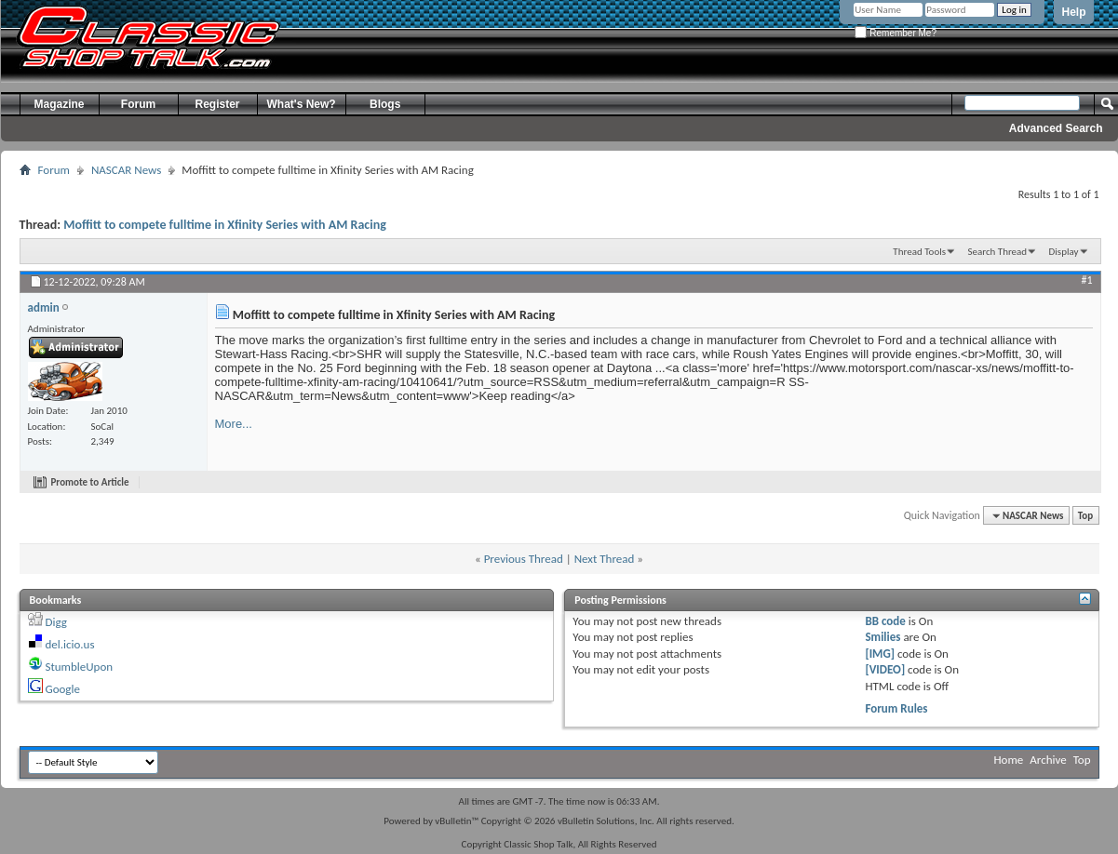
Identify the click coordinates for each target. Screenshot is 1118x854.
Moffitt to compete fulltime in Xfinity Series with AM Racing (224, 225)
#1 (1086, 280)
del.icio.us (69, 644)
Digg (55, 622)
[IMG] (880, 654)
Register (217, 104)
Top (1085, 516)
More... (233, 424)
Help (1073, 12)
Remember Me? (895, 33)
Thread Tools (919, 252)
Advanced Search (1056, 128)
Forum (138, 104)
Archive (1048, 760)
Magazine (59, 104)
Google (62, 689)
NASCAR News (126, 170)
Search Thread (997, 252)
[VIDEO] (885, 669)
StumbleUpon (79, 667)
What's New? (301, 104)
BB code (885, 621)
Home (1009, 760)
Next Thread (604, 559)
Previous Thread (523, 559)
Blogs (385, 104)
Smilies (882, 637)
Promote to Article (90, 482)
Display (1064, 252)
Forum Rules (896, 708)
